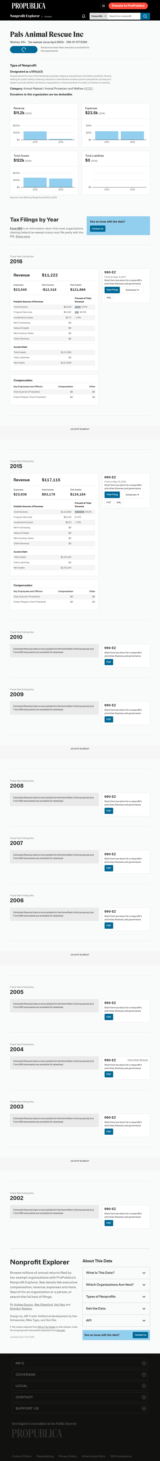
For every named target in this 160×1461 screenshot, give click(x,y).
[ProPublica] (28, 6)
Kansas (48, 16)
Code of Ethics (21, 1456)
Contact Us (97, 228)
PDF (108, 502)
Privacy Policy (68, 1456)
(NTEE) (88, 88)
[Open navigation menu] (103, 6)
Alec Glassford (43, 1304)
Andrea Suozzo (23, 1304)
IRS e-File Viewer (46, 1326)
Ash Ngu (59, 1304)
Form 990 (16, 228)
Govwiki (60, 1330)
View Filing (112, 289)
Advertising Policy (93, 1456)
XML (108, 297)
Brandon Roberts (21, 1308)
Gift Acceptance (121, 1456)
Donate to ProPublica (128, 6)
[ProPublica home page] (37, 1433)
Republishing (45, 1456)
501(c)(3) (37, 71)
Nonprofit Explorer (25, 16)
